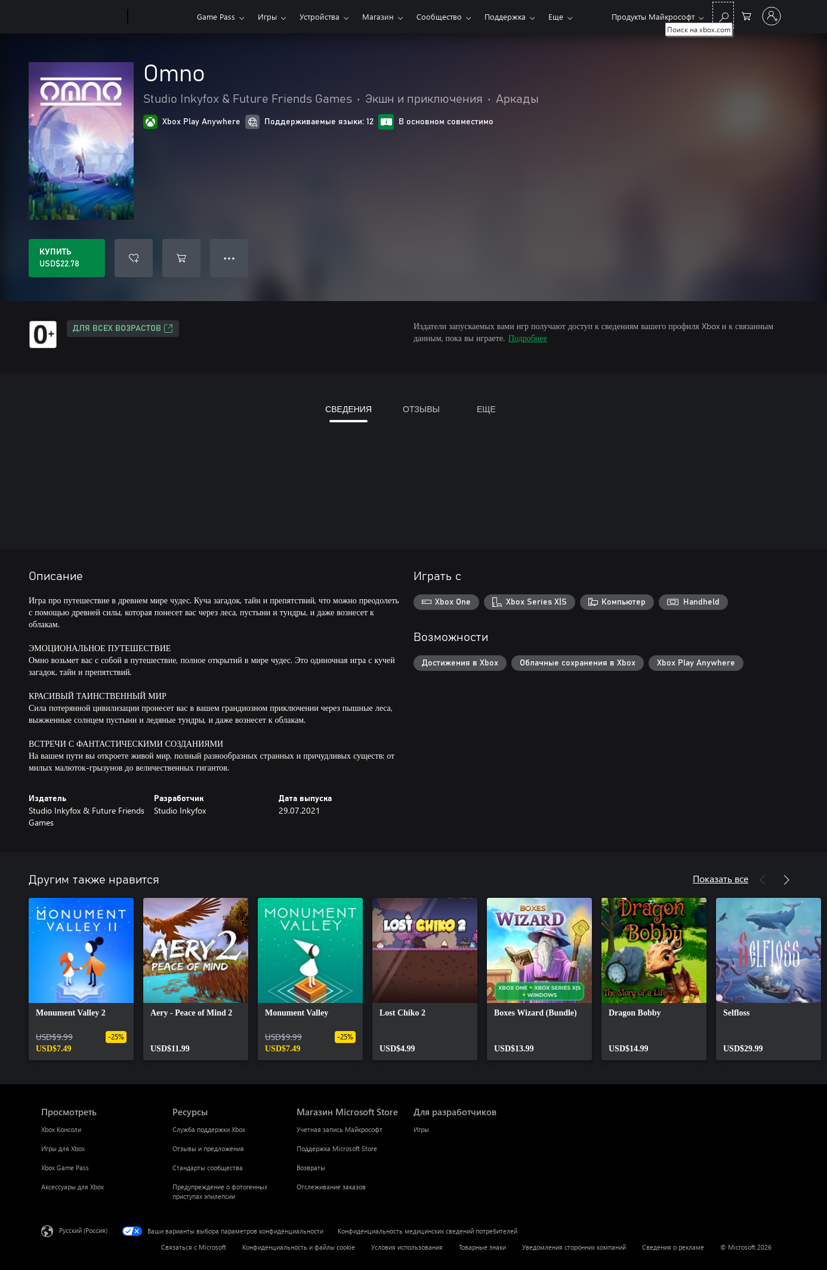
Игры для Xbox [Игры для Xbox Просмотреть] (63, 1148)
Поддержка (505, 16)
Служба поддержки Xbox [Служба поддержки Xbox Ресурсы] (208, 1129)
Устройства (320, 16)
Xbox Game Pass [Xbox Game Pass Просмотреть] (65, 1167)
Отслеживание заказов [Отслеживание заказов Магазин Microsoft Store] (331, 1187)
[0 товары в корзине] (746, 15)
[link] (81, 979)
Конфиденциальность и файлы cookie (298, 1247)
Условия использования (407, 1247)
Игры (267, 16)
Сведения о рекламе (673, 1247)
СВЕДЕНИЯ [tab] (348, 409)
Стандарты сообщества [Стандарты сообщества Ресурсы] (207, 1167)
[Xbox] (161, 17)
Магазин (378, 16)
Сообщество (439, 16)
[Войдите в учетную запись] (771, 16)
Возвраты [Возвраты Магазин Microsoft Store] (311, 1167)
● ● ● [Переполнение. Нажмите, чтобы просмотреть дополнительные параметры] (229, 257)
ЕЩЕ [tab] (486, 409)
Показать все (720, 878)
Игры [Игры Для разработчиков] (421, 1129)
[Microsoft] (82, 17)
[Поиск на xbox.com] (723, 15)
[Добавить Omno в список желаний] (134, 258)
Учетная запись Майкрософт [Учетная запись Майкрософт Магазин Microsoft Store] (339, 1129)
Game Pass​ (216, 16)
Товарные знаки (482, 1247)
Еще (555, 16)
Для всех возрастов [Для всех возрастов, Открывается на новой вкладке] (123, 328)
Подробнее (527, 337)
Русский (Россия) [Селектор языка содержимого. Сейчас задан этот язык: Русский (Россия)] (83, 1230)
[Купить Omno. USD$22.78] (67, 258)
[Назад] (762, 880)
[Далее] (786, 880)
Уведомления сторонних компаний (574, 1247)
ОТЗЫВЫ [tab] (421, 409)
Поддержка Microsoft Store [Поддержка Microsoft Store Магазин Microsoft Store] (337, 1148)
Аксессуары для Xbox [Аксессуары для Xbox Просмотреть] (72, 1187)
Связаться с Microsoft (193, 1247)
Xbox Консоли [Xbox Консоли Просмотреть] (61, 1129)
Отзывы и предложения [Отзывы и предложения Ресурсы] (208, 1148)
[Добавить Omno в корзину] (181, 258)
